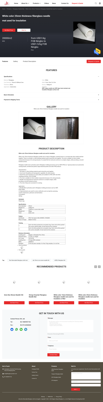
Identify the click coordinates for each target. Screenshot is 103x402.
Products (9, 9)
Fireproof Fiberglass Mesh (57, 374)
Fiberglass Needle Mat (18, 9)
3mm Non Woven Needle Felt (13, 295)
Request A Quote (93, 61)
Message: (50, 318)
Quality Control (35, 375)
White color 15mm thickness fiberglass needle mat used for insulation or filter (64, 297)
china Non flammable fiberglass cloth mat (27, 399)
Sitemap (43, 396)
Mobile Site (50, 396)
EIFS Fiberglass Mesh (56, 377)
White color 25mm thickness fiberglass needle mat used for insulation (88, 297)
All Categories (55, 380)
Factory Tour (34, 372)
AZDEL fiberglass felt (60, 260)
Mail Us (24, 30)
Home (3, 9)
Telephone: (51, 345)
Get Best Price (9, 30)
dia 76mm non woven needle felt (41, 260)
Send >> (75, 389)
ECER (83, 399)
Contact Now (53, 355)
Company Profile (35, 369)
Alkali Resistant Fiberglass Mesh (57, 370)
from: (49, 337)
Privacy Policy (59, 396)
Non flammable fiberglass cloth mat (18, 260)
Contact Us (34, 378)
